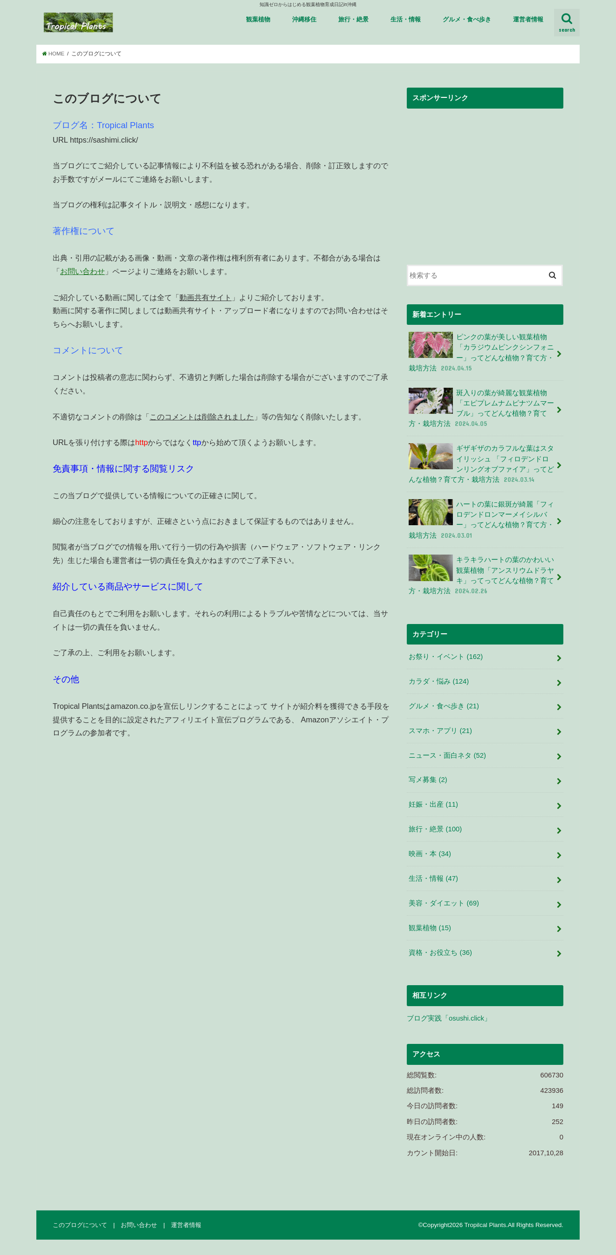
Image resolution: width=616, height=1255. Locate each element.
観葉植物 (258, 19)
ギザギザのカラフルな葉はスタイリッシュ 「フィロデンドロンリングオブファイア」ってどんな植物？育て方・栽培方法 (481, 463)
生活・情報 (405, 19)
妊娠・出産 (433, 804)
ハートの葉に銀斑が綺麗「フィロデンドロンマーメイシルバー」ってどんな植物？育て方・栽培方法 (481, 519)
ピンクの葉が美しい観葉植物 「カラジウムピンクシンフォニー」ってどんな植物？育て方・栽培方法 (481, 352)
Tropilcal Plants (485, 1224)
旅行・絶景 (353, 19)
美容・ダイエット (444, 903)
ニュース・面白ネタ (447, 755)
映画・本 (430, 853)
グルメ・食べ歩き (467, 19)
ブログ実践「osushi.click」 (449, 1018)
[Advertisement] (485, 179)
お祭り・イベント (446, 656)
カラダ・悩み (439, 681)
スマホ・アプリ (440, 730)
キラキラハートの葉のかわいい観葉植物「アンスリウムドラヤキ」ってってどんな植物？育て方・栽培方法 (481, 575)
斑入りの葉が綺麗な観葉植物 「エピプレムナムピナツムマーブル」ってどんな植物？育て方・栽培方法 (481, 408)
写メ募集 (428, 779)
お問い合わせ (82, 271)
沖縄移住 (304, 19)
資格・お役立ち (440, 952)
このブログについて (80, 1224)
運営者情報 (528, 19)
